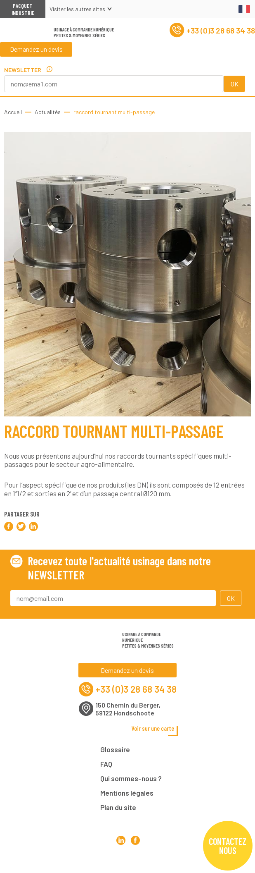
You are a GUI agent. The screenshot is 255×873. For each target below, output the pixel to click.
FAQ (106, 767)
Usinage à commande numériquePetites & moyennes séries (84, 34)
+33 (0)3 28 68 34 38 (210, 32)
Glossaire (115, 752)
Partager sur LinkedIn (33, 526)
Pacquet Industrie (23, 9)
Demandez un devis (37, 53)
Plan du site (118, 810)
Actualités (48, 111)
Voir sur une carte (153, 731)
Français (244, 9)
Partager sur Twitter (21, 526)
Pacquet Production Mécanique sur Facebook (134, 860)
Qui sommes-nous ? (131, 781)
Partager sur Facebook (8, 526)
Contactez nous (227, 846)
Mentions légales (126, 796)
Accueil (13, 111)
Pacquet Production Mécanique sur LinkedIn (120, 860)
